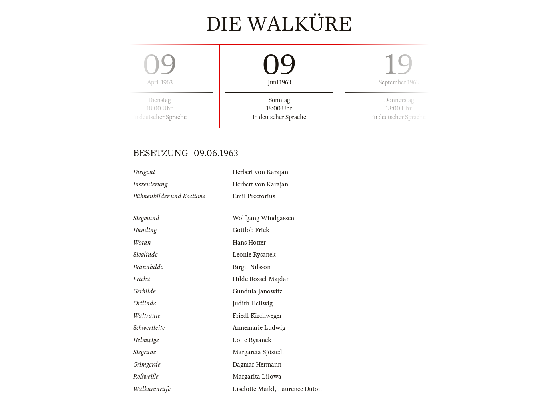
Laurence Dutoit (300, 389)
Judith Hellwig (253, 303)
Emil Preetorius (254, 196)
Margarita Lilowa (257, 376)
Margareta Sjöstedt (258, 352)
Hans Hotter (249, 242)
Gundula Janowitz (257, 291)
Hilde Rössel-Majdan (261, 279)
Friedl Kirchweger (257, 315)
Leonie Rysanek (254, 254)
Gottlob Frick (251, 230)
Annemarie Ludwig (259, 327)
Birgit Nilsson (252, 267)
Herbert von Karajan (260, 172)
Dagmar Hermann (257, 364)
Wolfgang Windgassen (263, 218)
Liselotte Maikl (254, 389)
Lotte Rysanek (252, 340)
